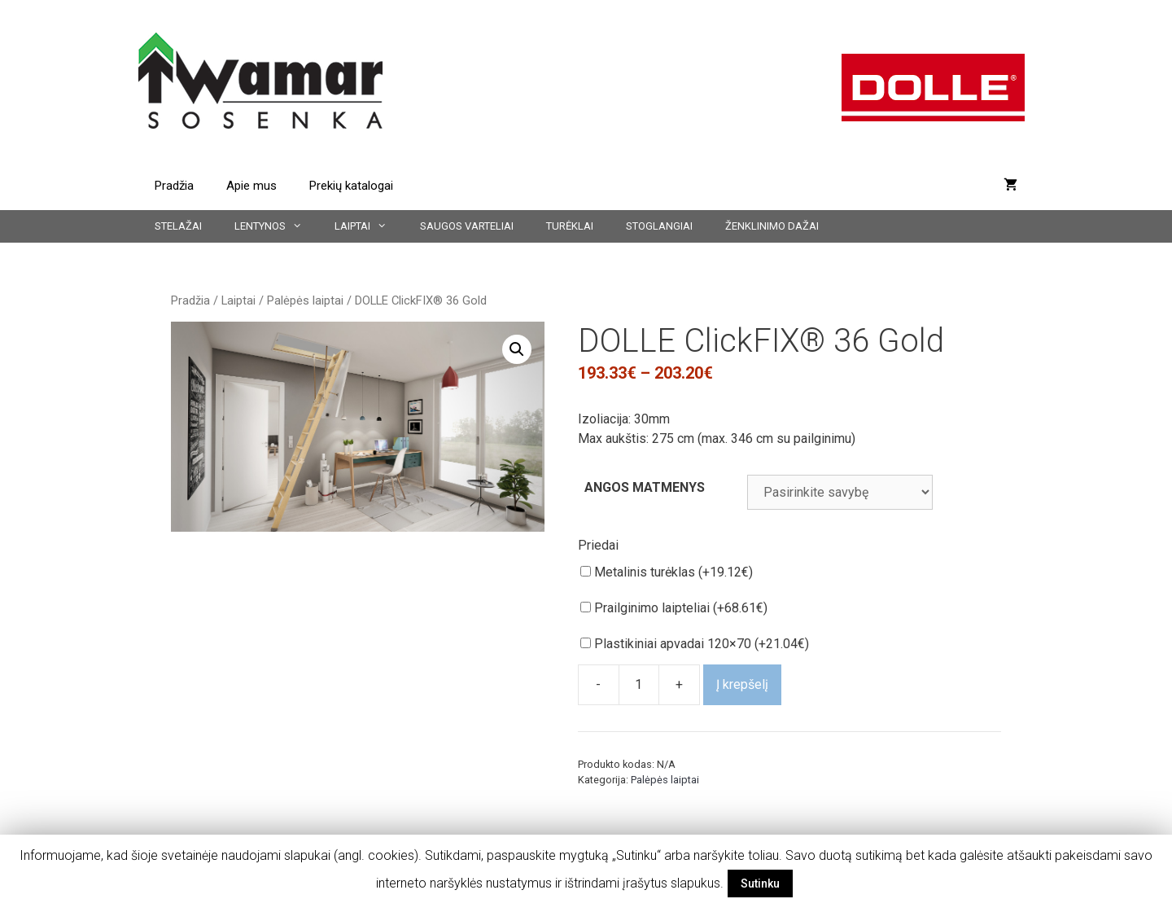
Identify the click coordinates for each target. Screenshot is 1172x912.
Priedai (598, 545)
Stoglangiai (659, 226)
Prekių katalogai (351, 185)
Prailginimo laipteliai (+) (673, 608)
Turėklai (569, 226)
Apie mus (251, 185)
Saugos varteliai (467, 226)
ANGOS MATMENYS (644, 487)
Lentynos (276, 226)
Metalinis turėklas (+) (666, 572)
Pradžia (174, 185)
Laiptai (369, 226)
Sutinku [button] (760, 883)
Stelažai (178, 226)
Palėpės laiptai (305, 300)
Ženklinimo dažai (772, 226)
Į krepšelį (742, 684)
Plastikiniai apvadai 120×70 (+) (694, 643)
